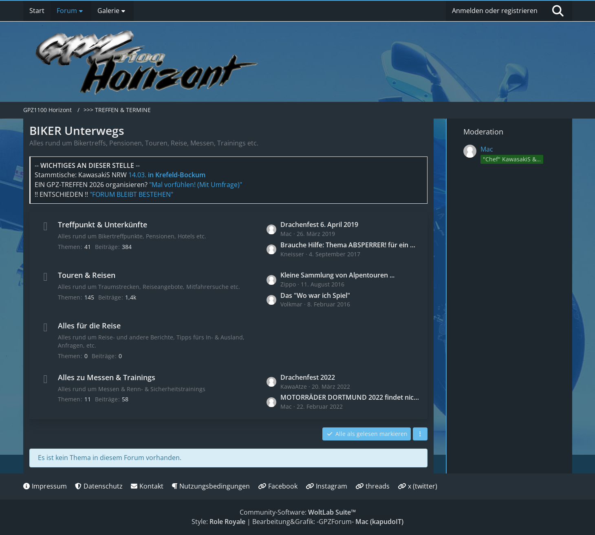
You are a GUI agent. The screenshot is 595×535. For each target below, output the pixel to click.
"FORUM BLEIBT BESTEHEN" (131, 194)
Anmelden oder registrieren (495, 10)
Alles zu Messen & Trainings (106, 377)
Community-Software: (298, 512)
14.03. (166, 174)
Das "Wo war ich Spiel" (315, 295)
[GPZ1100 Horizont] (148, 62)
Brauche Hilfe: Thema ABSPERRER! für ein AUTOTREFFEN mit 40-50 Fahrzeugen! (349, 244)
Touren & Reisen (86, 275)
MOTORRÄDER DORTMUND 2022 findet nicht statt (349, 397)
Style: (218, 521)
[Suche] (558, 11)
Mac (486, 149)
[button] (420, 434)
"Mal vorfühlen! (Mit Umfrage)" (195, 184)
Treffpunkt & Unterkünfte (102, 224)
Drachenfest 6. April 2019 (319, 224)
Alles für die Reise (89, 325)
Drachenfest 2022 (307, 377)
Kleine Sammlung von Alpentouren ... (337, 275)
